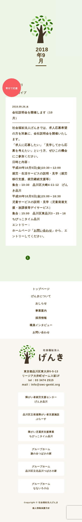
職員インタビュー (41, 325)
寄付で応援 (12, 88)
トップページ (41, 289)
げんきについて (41, 296)
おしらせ (41, 303)
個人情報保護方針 (41, 508)
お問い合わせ (43, 230)
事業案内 (41, 310)
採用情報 (41, 317)
